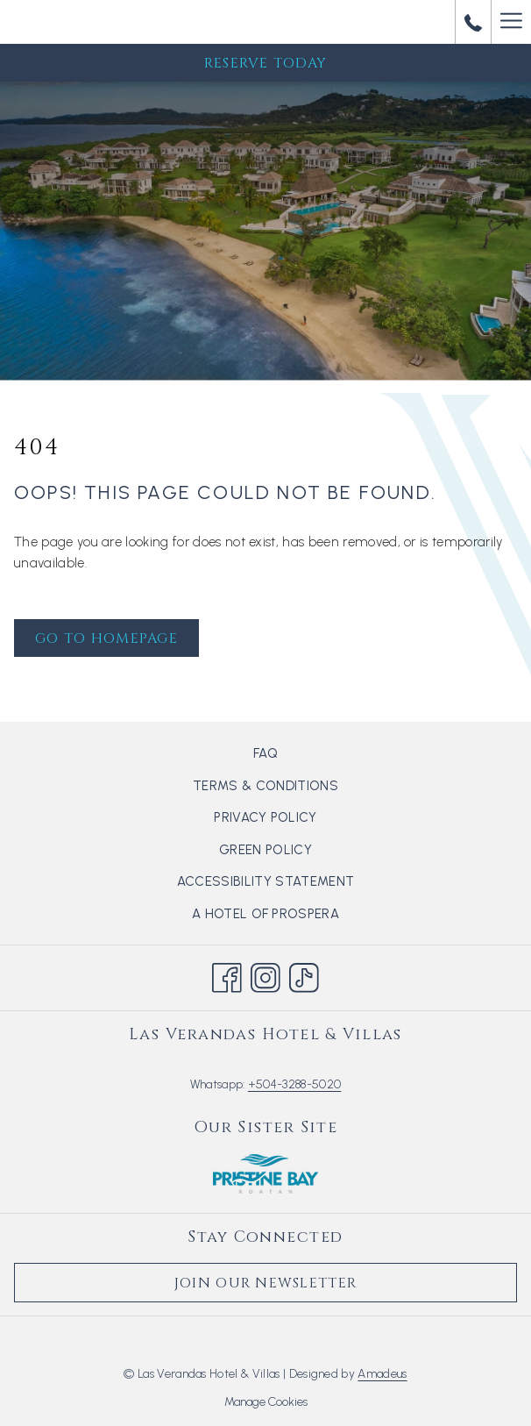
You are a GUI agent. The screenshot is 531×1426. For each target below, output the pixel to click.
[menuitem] (265, 753)
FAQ (265, 753)
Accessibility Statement (265, 881)
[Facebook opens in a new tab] (227, 975)
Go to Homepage (106, 638)
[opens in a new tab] (265, 1172)
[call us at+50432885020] (473, 21)
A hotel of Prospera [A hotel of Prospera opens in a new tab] (287, 915)
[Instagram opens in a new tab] (265, 975)
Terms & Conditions (265, 786)
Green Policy (265, 850)
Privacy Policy (265, 817)
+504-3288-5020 (294, 1084)
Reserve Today (266, 63)
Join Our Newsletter (265, 1283)
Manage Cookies (266, 1401)
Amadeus (382, 1373)
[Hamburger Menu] (511, 22)
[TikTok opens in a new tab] (304, 975)
